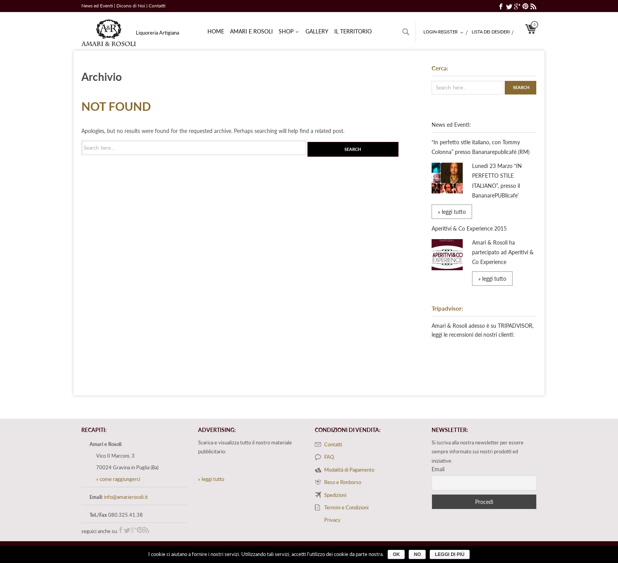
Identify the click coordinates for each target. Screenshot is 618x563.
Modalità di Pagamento (349, 470)
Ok (396, 554)
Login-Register (443, 32)
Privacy (332, 520)
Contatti (157, 6)
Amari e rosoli (251, 31)
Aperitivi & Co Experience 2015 (469, 228)
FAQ (329, 457)
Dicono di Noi (131, 6)
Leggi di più (449, 554)
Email (438, 469)
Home (215, 31)
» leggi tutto (452, 211)
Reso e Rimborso (342, 482)
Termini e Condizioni (346, 507)
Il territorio (353, 31)
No (417, 554)
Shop (289, 32)
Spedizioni (335, 495)
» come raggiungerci (118, 479)
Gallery (316, 31)
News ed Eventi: (451, 124)
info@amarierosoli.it (126, 497)
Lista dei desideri (491, 31)
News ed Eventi (97, 6)
